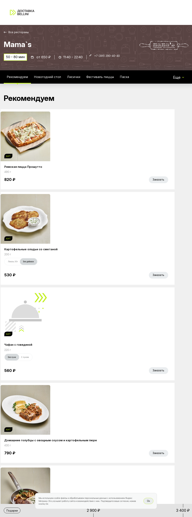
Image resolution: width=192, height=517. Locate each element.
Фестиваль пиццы (112, 79)
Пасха (139, 79)
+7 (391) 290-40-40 (110, 59)
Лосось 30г (71, 184)
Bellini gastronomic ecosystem (159, 442)
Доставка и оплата (123, 444)
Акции (73, 444)
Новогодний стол (53, 79)
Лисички (82, 79)
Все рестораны (20, 32)
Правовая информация (117, 455)
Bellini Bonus (78, 452)
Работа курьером (121, 437)
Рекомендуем (19, 79)
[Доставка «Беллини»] (22, 12)
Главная (75, 437)
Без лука (126, 184)
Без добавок (87, 184)
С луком (139, 184)
